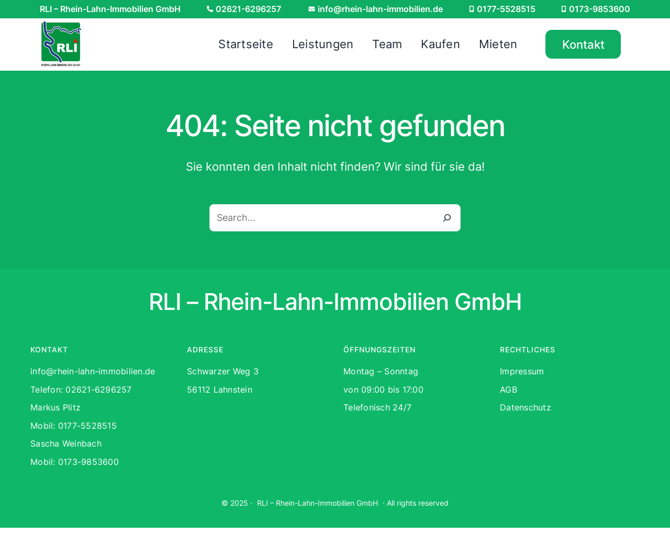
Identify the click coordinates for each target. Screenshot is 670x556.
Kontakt (583, 44)
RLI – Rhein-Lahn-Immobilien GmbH (317, 502)
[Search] (447, 218)
